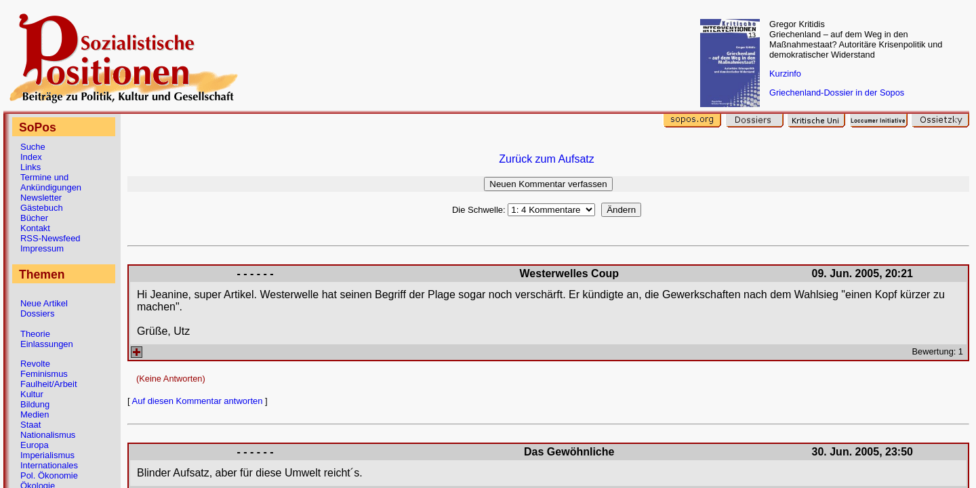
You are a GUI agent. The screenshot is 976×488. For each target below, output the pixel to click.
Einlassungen (46, 344)
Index (31, 157)
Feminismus (44, 374)
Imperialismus (47, 455)
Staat (30, 425)
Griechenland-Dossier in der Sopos (836, 92)
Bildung (34, 404)
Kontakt (35, 228)
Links (30, 167)
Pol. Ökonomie (49, 475)
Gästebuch (41, 208)
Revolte (35, 364)
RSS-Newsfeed (50, 238)
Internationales (49, 465)
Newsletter (41, 197)
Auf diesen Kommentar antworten (197, 401)
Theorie (35, 334)
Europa (34, 445)
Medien (34, 414)
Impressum (42, 248)
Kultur (31, 394)
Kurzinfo (785, 73)
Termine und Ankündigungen (50, 182)
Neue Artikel (44, 303)
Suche (32, 147)
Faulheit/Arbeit (48, 384)
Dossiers (37, 313)
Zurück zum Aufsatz (546, 159)
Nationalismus (47, 435)
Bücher (34, 218)
